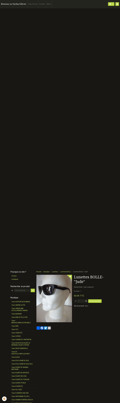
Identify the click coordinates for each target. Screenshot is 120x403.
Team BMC (15, 326)
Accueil (38, 272)
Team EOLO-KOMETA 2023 (20, 360)
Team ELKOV (15, 357)
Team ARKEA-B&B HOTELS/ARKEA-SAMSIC (19, 309)
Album (49, 4)
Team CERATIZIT (16, 333)
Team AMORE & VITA (18, 305)
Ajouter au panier (94, 301)
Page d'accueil (33, 4)
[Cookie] (4, 398)
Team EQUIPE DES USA (18, 376)
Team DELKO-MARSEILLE (19, 348)
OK (33, 290)
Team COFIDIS (16, 336)
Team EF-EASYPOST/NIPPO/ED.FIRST (20, 353)
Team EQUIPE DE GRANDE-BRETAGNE (20, 368)
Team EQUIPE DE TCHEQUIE (20, 379)
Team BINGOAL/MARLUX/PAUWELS (21, 321)
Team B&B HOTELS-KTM (19, 317)
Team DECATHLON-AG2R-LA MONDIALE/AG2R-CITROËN (20, 344)
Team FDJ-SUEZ (16, 389)
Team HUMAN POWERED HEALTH (22, 400)
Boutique (42, 4)
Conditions (14, 279)
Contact (14, 276)
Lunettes (55, 272)
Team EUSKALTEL (17, 386)
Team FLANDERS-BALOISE (20, 393)
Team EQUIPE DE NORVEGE (20, 373)
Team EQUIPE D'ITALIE (18, 383)
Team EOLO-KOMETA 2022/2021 (22, 364)
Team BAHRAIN (16, 314)
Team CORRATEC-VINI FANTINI (21, 339)
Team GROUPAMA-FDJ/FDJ (20, 396)
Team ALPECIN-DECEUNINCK (20, 302)
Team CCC (14, 329)
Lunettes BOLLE (65, 272)
